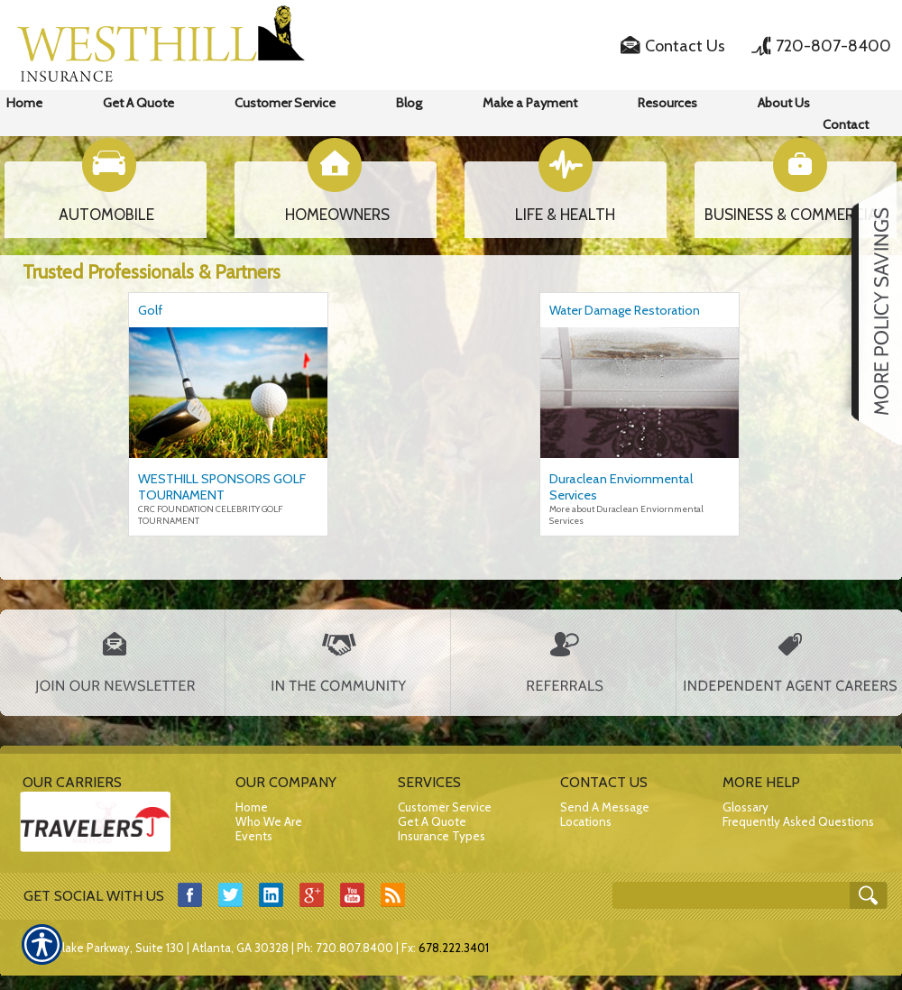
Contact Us (685, 46)
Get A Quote (432, 821)
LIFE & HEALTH (565, 215)
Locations (586, 821)
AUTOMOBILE (106, 215)
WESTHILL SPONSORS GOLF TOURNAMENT (222, 487)
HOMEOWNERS (337, 215)
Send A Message (604, 807)
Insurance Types (441, 836)
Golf (150, 310)
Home (251, 807)
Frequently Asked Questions (798, 821)
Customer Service (445, 807)
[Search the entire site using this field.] (732, 897)
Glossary (746, 807)
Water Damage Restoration (624, 310)
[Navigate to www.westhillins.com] (870, 312)
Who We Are (268, 821)
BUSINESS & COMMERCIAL (795, 215)
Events (253, 836)
